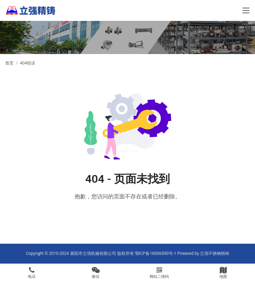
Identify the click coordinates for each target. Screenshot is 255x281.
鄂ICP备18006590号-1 (156, 253)
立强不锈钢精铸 (214, 253)
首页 (9, 63)
